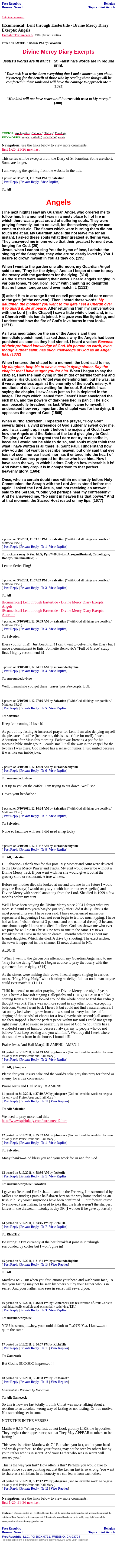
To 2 (44, 588)
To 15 (45, 1348)
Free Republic (11, 3)
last (36, 149)
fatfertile (59, 1172)
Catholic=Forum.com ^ (17, 35)
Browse (7, 7)
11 (3, 1094)
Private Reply (29, 182)
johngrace (60, 1052)
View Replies (49, 182)
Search (18, 7)
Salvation (58, 178)
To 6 (44, 770)
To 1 (44, 546)
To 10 (45, 1101)
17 (3, 1344)
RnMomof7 (61, 1378)
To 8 (44, 849)
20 (3, 1481)
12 (3, 1135)
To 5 (44, 708)
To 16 (45, 1382)
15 (3, 1261)
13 (3, 1172)
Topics (92, 7)
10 (3, 1052)
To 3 (44, 629)
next (30, 149)
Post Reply (11, 182)
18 (3, 1378)
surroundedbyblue (66, 667)
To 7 (44, 816)
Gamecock (60, 1303)
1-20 (12, 149)
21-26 (21, 149)
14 (3, 1223)
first (5, 149)
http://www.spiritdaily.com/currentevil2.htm (34, 1121)
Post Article (107, 7)
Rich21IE (59, 1223)
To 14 (45, 1264)
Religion (109, 3)
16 (3, 1303)
